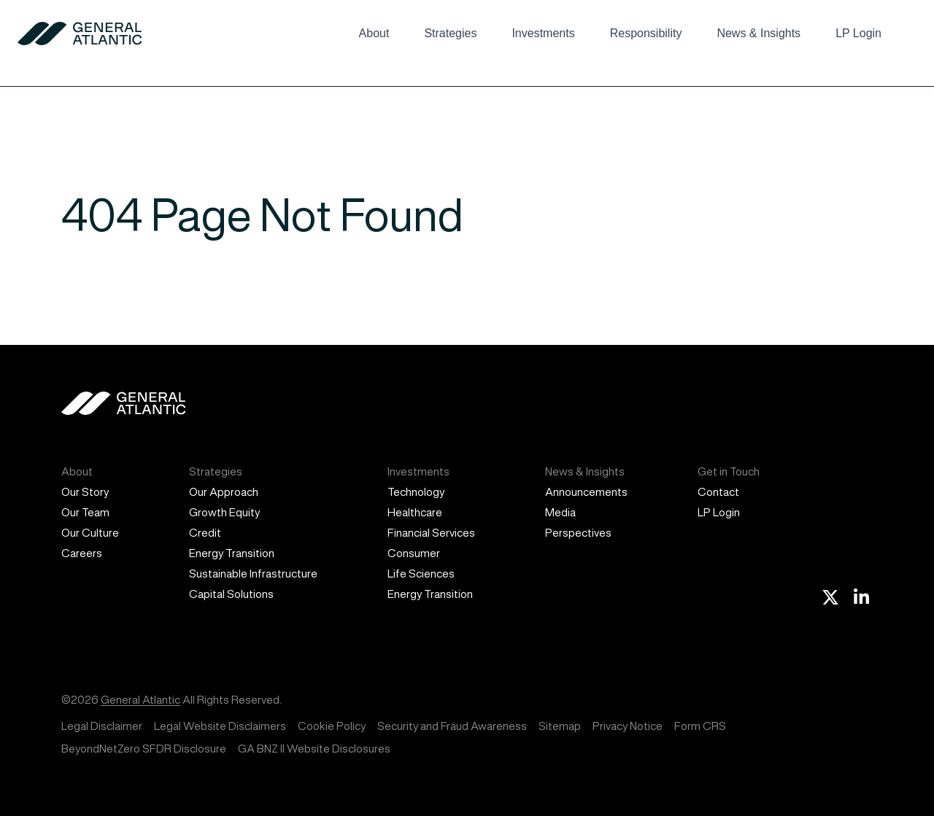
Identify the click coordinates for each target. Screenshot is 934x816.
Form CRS (700, 726)
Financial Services (431, 533)
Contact (718, 492)
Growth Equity (224, 512)
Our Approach (223, 492)
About (374, 33)
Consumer (413, 553)
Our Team (85, 512)
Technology (415, 492)
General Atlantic (140, 700)
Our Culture (90, 533)
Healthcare (414, 512)
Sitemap (560, 726)
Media (560, 512)
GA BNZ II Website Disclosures (314, 748)
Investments (543, 33)
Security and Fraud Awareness (452, 726)
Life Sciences (421, 573)
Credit (205, 533)
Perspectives (578, 533)
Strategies (450, 33)
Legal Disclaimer (101, 726)
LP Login (858, 33)
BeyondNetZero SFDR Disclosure (143, 748)
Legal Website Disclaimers (220, 726)
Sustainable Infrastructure (253, 573)
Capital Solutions (231, 594)
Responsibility (646, 33)
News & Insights (758, 33)
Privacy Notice (628, 726)
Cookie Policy (332, 726)
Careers (81, 553)
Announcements (586, 492)
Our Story (85, 492)
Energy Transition (231, 553)
